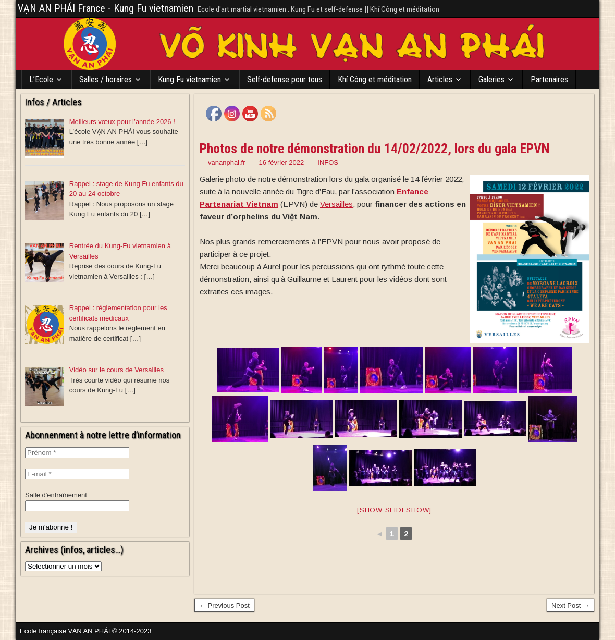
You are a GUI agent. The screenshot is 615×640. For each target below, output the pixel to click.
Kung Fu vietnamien (189, 79)
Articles (439, 79)
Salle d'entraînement (56, 495)
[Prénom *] (77, 452)
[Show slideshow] (394, 510)
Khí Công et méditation (375, 79)
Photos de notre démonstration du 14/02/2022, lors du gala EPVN (375, 148)
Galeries (491, 79)
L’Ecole (41, 79)
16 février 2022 (281, 162)
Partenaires (549, 79)
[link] (336, 204)
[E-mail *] (77, 474)
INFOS (327, 162)
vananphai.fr (226, 162)
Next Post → (570, 605)
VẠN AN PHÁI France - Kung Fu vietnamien (105, 8)
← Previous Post (224, 605)
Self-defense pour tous (284, 79)
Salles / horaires (105, 79)
